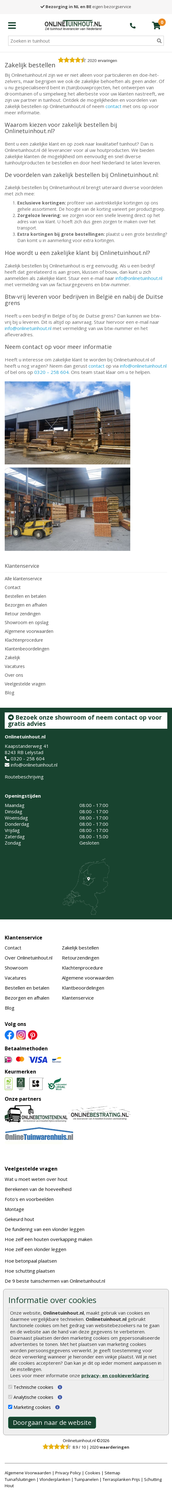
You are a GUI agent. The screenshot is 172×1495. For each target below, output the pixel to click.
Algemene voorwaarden (29, 631)
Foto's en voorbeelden (29, 1199)
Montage (14, 1209)
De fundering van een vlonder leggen (44, 1229)
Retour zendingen (22, 614)
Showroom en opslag (26, 622)
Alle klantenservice (23, 579)
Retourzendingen (80, 957)
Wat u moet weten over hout (36, 1179)
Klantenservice (23, 937)
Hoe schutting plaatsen (30, 1271)
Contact (13, 587)
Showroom (16, 968)
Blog (9, 693)
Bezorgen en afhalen (26, 605)
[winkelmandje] (156, 25)
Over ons (14, 675)
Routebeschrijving (24, 776)
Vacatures (15, 666)
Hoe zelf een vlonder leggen (35, 1249)
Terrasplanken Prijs (121, 1479)
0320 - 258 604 (28, 758)
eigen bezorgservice (85, 6)
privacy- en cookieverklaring (115, 1375)
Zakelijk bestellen (80, 947)
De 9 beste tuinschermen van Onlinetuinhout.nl (55, 1281)
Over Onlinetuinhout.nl (28, 957)
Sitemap (112, 1473)
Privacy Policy (68, 1473)
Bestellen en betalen (25, 596)
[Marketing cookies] (10, 1407)
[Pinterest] (32, 1034)
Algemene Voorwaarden (28, 1473)
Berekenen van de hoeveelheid (38, 1189)
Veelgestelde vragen (25, 684)
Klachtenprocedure (24, 640)
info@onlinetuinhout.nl (139, 278)
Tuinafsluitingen (20, 1479)
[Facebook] (9, 1034)
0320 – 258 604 (51, 372)
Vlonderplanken (55, 1479)
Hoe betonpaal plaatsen (31, 1261)
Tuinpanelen (86, 1479)
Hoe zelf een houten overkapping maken (48, 1239)
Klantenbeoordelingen (27, 649)
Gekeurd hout (19, 1219)
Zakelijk (12, 657)
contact (113, 106)
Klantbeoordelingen (83, 988)
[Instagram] (21, 1034)
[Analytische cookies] (10, 1397)
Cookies (92, 1473)
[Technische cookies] (10, 1387)
